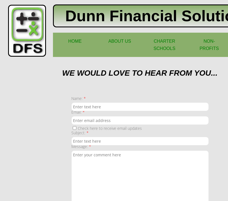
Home (75, 41)
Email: (78, 112)
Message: (81, 146)
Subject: (80, 132)
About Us (119, 41)
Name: (78, 98)
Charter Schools (164, 45)
